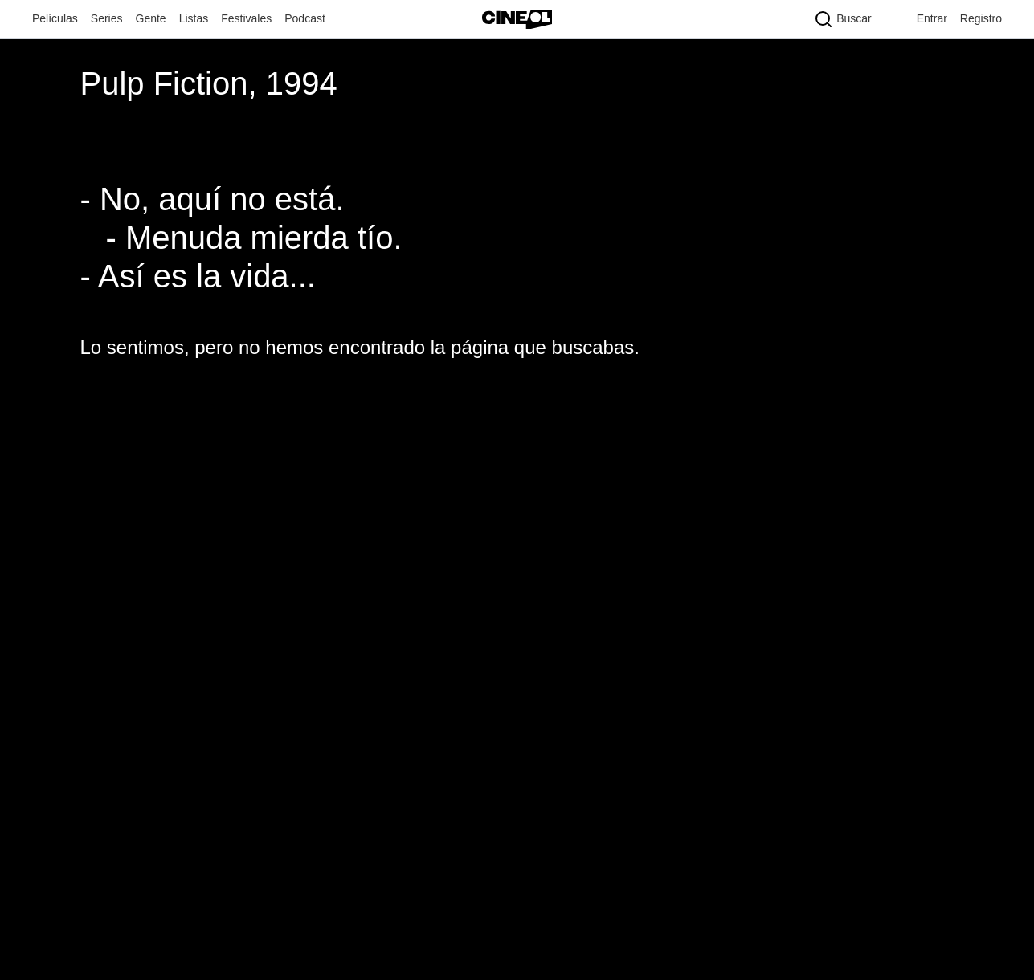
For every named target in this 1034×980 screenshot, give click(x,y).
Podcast (304, 18)
